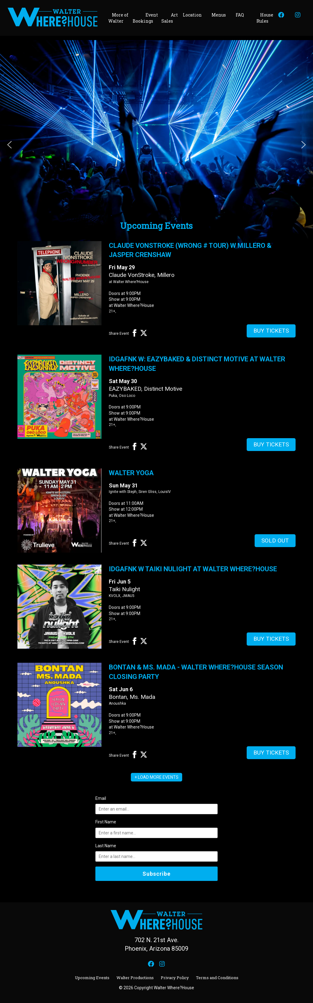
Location (192, 15)
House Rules (264, 18)
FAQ (240, 15)
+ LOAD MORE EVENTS (156, 777)
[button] (9, 145)
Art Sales (169, 18)
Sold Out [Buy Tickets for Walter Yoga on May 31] (275, 540)
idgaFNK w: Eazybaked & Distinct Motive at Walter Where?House (197, 363)
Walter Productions (135, 977)
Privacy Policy (175, 977)
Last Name (105, 845)
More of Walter (118, 18)
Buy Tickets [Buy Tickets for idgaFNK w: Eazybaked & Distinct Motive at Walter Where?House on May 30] (271, 444)
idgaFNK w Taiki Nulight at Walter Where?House (193, 569)
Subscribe (156, 874)
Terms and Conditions (217, 977)
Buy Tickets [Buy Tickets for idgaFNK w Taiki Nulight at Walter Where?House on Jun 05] (271, 638)
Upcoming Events (92, 977)
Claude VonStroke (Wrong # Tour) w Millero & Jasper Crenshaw (190, 250)
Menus (219, 15)
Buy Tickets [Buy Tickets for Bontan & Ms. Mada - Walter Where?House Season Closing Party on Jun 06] (271, 752)
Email (100, 798)
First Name (105, 821)
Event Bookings (145, 18)
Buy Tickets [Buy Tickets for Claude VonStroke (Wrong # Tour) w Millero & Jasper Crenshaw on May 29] (271, 330)
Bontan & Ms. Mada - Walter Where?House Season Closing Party (196, 671)
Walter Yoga (131, 473)
